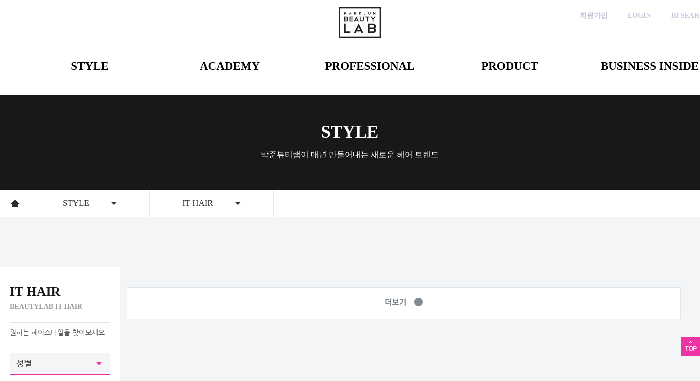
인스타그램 (581, 41)
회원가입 (594, 16)
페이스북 (611, 41)
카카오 (551, 41)
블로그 (641, 41)
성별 (24, 363)
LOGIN (640, 16)
